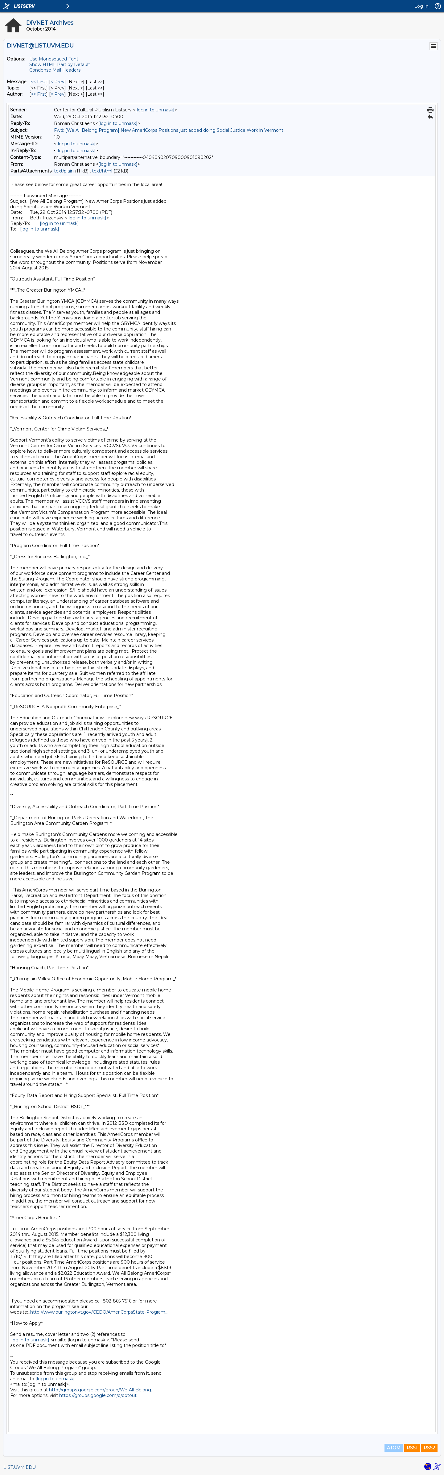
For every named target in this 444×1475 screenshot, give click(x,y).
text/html (102, 171)
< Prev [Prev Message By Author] (57, 94)
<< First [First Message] (38, 82)
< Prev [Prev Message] (57, 82)
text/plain (64, 171)
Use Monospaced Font (53, 59)
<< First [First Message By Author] (38, 94)
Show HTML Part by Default (59, 64)
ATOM (394, 1448)
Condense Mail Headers (54, 70)
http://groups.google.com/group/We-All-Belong (100, 1390)
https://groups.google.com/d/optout (98, 1395)
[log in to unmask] (155, 110)
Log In (421, 6)
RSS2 (429, 1448)
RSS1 (412, 1448)
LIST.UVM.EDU (19, 1467)
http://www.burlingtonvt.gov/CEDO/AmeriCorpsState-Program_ (98, 1312)
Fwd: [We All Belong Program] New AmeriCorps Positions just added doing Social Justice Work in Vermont (168, 130)
